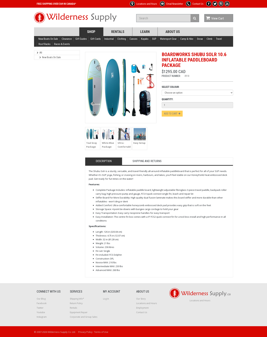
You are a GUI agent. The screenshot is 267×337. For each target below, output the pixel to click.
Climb (209, 38)
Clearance (67, 38)
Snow (200, 38)
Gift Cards (95, 38)
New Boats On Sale (48, 38)
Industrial (109, 38)
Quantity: (167, 99)
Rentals (117, 32)
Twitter (40, 307)
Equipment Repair (78, 312)
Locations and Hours (146, 303)
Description (104, 161)
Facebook (41, 303)
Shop (91, 32)
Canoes (133, 38)
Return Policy (76, 303)
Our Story (141, 298)
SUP (154, 38)
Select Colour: (171, 87)
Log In (106, 298)
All (39, 52)
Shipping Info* (77, 298)
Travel (219, 38)
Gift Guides (81, 38)
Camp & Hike (186, 38)
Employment (142, 307)
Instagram (42, 316)
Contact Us (141, 312)
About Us (173, 32)
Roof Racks (44, 44)
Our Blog (41, 298)
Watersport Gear (168, 38)
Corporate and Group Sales (83, 316)
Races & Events (62, 44)
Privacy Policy (85, 332)
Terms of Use (101, 332)
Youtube (41, 312)
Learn (145, 32)
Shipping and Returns (147, 161)
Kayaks (144, 38)
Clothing (121, 38)
